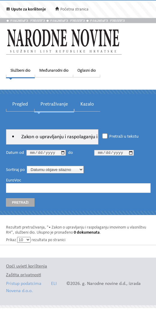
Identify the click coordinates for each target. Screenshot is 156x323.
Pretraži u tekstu (124, 136)
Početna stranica (74, 9)
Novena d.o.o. (19, 292)
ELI (54, 284)
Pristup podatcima (23, 284)
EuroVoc (13, 181)
